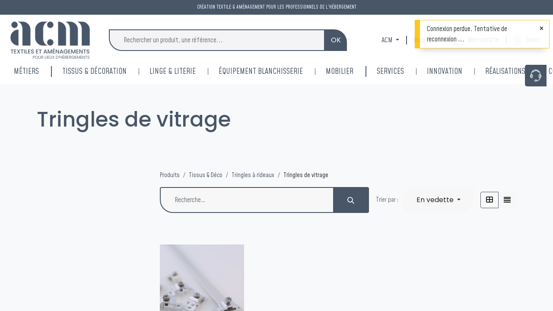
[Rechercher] (351, 200)
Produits (170, 175)
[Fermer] (541, 28)
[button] (438, 200)
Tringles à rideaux (253, 175)
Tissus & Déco (205, 175)
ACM (387, 40)
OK (336, 40)
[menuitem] (456, 71)
